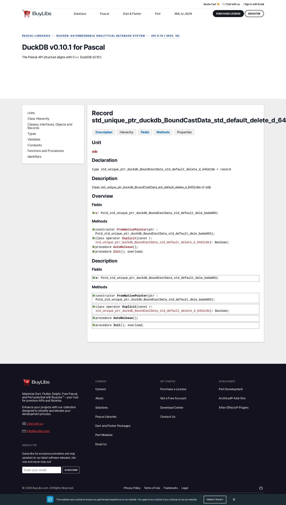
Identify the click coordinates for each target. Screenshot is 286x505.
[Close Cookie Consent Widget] (234, 499)
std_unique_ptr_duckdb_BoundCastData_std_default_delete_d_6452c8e (152, 246)
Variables (34, 145)
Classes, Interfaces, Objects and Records (50, 132)
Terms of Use (152, 487)
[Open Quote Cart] (218, 4)
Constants (35, 151)
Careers (100, 389)
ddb (94, 157)
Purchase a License (173, 389)
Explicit (129, 242)
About (99, 398)
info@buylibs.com (38, 431)
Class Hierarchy (38, 124)
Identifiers (34, 162)
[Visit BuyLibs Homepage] (36, 13)
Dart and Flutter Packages (112, 426)
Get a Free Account (173, 398)
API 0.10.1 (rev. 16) (165, 35)
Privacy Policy (132, 487)
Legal (184, 487)
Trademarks (170, 487)
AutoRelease (123, 250)
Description (104, 138)
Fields (145, 138)
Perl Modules (104, 435)
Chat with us (233, 4)
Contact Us (167, 416)
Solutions (101, 407)
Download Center (171, 407)
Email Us (101, 444)
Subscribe (71, 470)
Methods (163, 138)
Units (31, 119)
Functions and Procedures (46, 157)
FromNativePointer (132, 234)
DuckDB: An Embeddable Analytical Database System (100, 35)
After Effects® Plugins (233, 407)
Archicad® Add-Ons (232, 398)
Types (32, 139)
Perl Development (231, 389)
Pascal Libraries (36, 35)
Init (116, 254)
